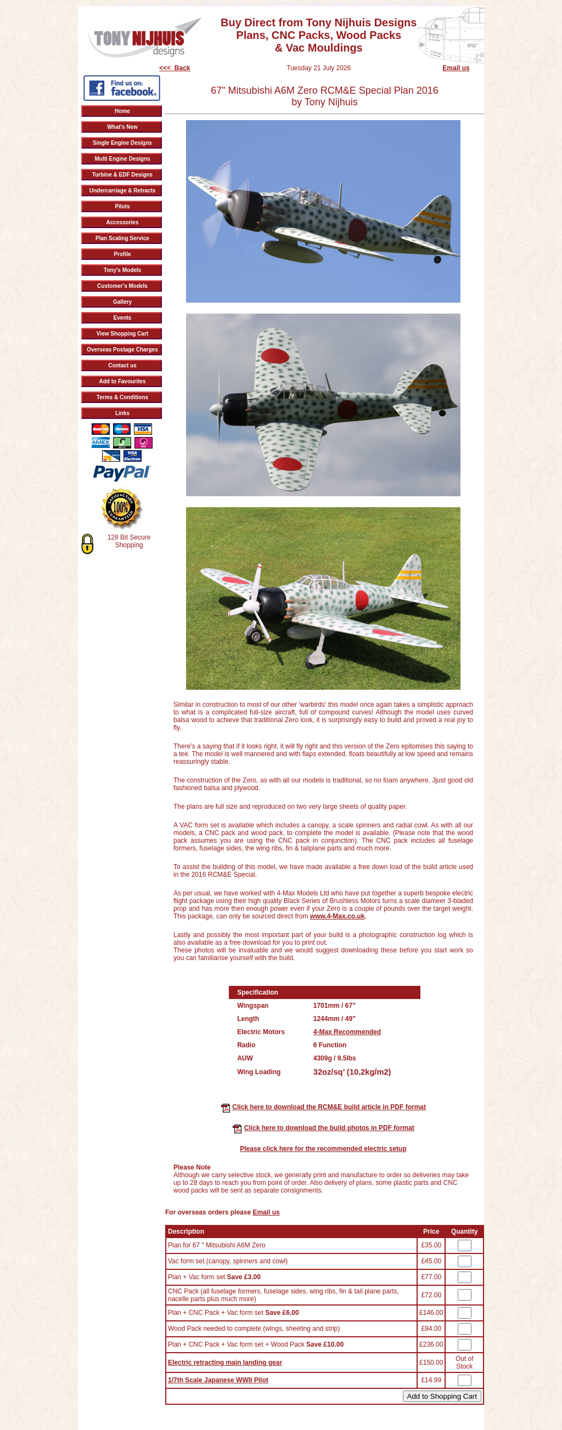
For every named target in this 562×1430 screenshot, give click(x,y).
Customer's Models (122, 286)
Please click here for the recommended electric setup (323, 1149)
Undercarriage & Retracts (122, 191)
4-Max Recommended (347, 1032)
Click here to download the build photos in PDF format (329, 1128)
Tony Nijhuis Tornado (322, 3)
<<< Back (174, 68)
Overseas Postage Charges (122, 350)
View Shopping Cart (122, 334)
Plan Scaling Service (122, 238)
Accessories (122, 222)
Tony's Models (122, 270)
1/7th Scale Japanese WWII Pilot (218, 1380)
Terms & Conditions (122, 397)
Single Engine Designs (122, 143)
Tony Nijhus (128, 3)
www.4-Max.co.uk (337, 916)
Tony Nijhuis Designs (373, 3)
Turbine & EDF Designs (122, 175)
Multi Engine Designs (122, 159)
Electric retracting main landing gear (225, 1362)
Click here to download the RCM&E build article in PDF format (329, 1107)
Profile (122, 254)
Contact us (122, 365)
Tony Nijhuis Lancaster (171, 3)
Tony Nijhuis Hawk (273, 3)
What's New (122, 127)
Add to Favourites (122, 381)
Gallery (122, 302)
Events (123, 318)
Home (122, 111)
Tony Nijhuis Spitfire (424, 3)
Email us (455, 68)
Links (122, 413)
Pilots (122, 206)
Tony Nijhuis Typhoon (224, 3)
